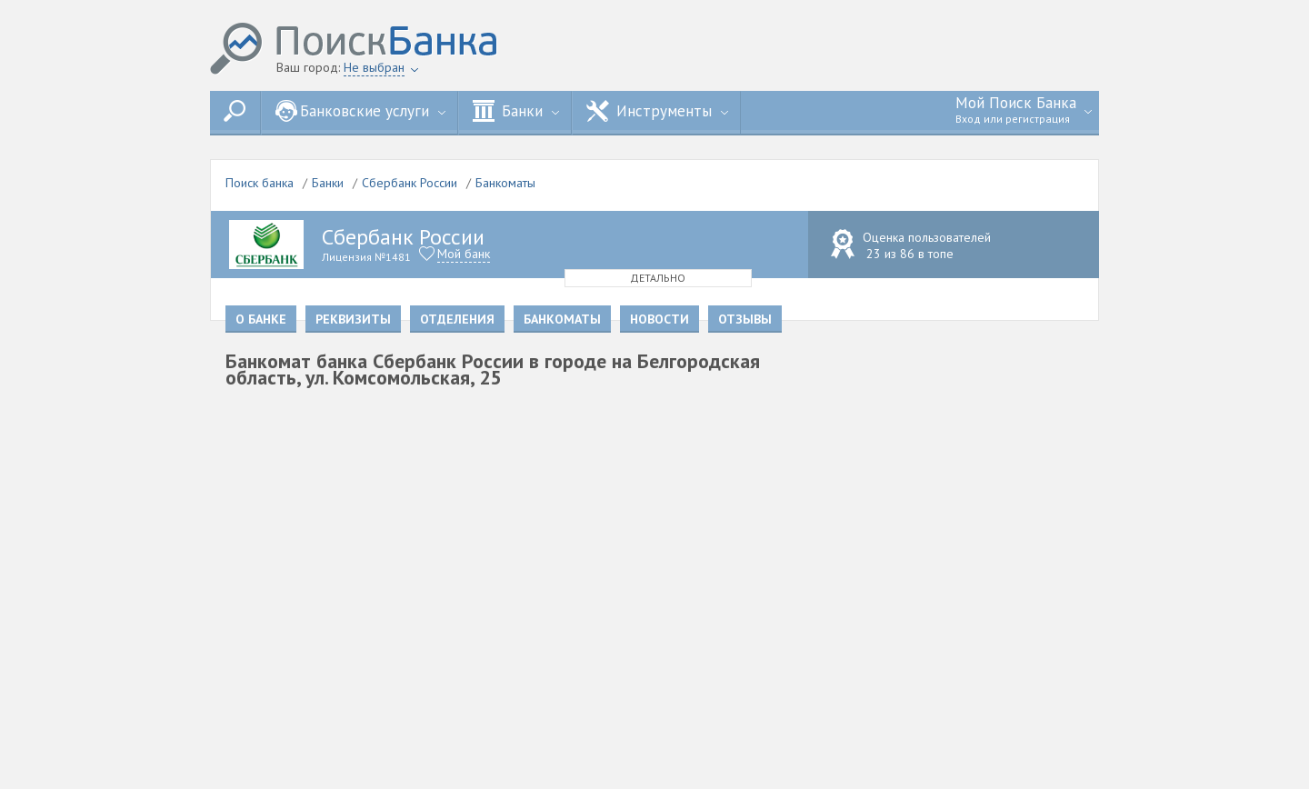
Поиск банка (259, 183)
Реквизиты (353, 319)
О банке (260, 319)
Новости (659, 319)
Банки (516, 111)
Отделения (457, 319)
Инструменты (657, 111)
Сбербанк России (409, 183)
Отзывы (745, 319)
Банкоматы (505, 183)
